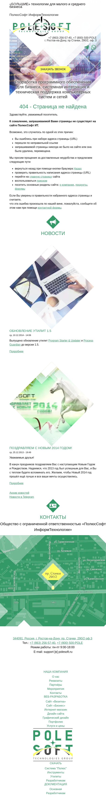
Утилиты (55, 776)
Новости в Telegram (21, 496)
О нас (55, 676)
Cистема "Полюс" (56, 768)
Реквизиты (55, 680)
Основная (55, 789)
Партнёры (55, 684)
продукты (81, 184)
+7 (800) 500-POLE (85, 37)
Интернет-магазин (55, 709)
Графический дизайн (56, 717)
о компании (67, 184)
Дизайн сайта (55, 713)
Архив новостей (19, 492)
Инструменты (55, 772)
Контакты (55, 692)
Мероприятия (55, 688)
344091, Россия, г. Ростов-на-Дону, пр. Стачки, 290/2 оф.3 (52, 638)
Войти (18, 51)
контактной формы (49, 207)
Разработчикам (55, 780)
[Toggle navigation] (16, 58)
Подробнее (16, 351)
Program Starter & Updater (64, 340)
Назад (78, 168)
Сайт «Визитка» (56, 701)
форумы (20, 188)
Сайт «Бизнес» (55, 705)
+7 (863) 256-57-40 (59, 37)
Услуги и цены (55, 725)
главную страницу (41, 176)
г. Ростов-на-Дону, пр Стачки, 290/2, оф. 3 (71, 40)
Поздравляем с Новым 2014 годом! (40, 448)
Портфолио (55, 721)
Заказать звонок (53, 69)
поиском (42, 180)
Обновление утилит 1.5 (30, 331)
